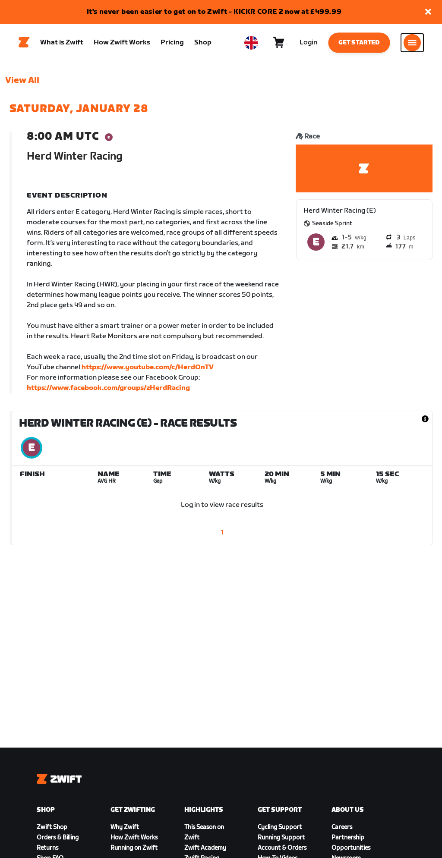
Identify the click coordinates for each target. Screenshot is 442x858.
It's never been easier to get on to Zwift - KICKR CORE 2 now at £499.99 (214, 12)
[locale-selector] (251, 43)
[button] (428, 12)
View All (22, 82)
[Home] (24, 43)
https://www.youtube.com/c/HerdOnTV (148, 369)
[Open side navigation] (412, 44)
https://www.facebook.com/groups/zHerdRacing (108, 390)
